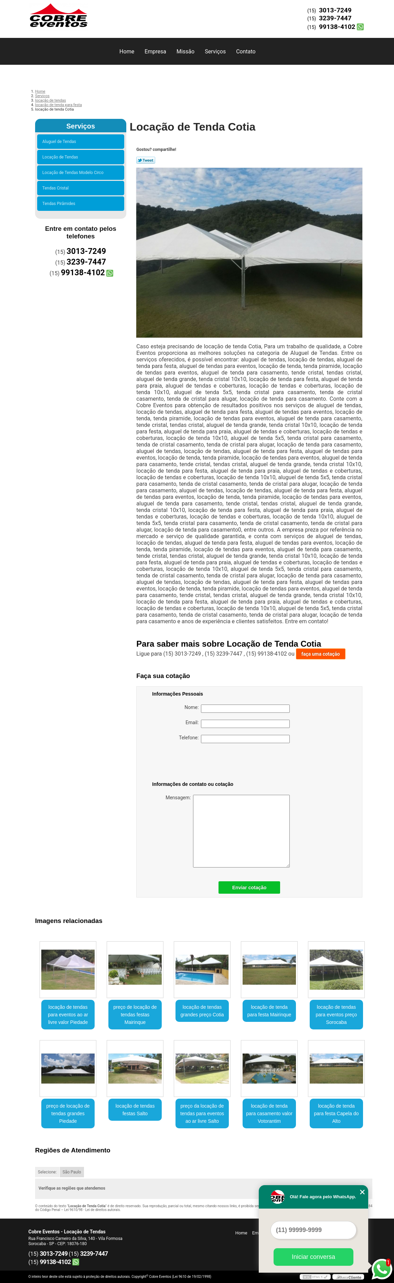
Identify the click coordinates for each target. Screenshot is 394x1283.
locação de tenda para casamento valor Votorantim (269, 1113)
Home (126, 51)
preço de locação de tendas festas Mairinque (135, 1014)
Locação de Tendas (61, 157)
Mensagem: (228, 831)
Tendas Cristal (56, 188)
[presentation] (195, 763)
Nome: (237, 709)
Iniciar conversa (313, 1256)
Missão (185, 51)
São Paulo (72, 1172)
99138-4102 (337, 27)
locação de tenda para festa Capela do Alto (336, 1113)
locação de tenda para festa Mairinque (269, 1010)
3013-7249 (335, 10)
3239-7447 (335, 18)
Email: (237, 724)
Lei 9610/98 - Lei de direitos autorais (92, 1210)
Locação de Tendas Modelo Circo (74, 172)
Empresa (155, 51)
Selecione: (47, 1172)
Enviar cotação (249, 887)
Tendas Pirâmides (59, 203)
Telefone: (234, 739)
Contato (246, 51)
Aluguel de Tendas (60, 141)
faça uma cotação (320, 654)
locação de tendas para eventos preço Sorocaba (336, 1014)
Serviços (215, 51)
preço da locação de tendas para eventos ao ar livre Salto (202, 1113)
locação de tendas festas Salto (135, 1109)
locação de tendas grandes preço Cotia (202, 1010)
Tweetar (145, 160)
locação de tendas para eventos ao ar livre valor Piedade (68, 1014)
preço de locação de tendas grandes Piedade (68, 1113)
